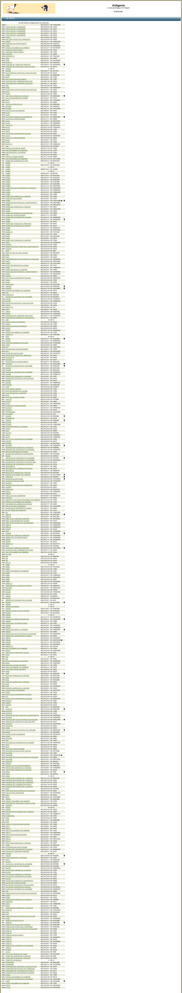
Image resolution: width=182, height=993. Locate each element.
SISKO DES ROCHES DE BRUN (15, 669)
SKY (6, 696)
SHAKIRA (8, 483)
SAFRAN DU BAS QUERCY (14, 50)
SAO (6, 293)
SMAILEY (8, 701)
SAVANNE (8, 385)
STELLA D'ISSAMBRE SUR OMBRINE (17, 830)
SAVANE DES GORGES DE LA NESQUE (18, 376)
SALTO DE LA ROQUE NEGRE (15, 138)
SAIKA (7, 77)
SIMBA (7, 565)
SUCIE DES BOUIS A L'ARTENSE (16, 858)
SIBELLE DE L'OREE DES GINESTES (17, 519)
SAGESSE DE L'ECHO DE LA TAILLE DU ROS (20, 67)
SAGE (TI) (8, 62)
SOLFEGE (8, 738)
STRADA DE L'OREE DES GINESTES (17, 851)
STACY (7, 814)
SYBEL (7, 918)
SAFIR (7, 46)
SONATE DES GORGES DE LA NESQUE (18, 768)
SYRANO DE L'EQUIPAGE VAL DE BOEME (19, 979)
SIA (6, 512)
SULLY (7, 860)
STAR (7, 820)
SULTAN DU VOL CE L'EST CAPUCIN (17, 866)
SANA (7, 255)
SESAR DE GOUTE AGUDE (14, 479)
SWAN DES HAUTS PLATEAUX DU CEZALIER (20, 916)
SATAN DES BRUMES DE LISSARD (16, 343)
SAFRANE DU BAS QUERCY (14, 52)
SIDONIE (8, 533)
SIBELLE (8, 514)
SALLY (7, 100)
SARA (7, 309)
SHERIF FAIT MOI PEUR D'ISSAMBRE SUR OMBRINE (22, 500)
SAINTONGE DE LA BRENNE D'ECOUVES (19, 83)
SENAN (7, 456)
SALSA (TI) (8, 125)
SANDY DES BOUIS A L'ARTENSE (16, 270)
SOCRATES (9, 726)
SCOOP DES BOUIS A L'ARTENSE (16, 426)
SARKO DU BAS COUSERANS (15, 322)
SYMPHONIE (9, 962)
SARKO (7, 324)
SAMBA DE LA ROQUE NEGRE (15, 215)
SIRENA (8, 596)
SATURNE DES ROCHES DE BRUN (16, 349)
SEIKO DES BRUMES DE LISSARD (16, 452)
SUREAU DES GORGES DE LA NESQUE (18, 899)
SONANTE (8, 761)
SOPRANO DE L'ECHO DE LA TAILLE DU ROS (20, 803)
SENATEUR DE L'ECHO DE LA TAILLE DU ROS (20, 462)
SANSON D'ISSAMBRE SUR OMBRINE (17, 290)
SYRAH (7, 975)
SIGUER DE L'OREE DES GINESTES (17, 548)
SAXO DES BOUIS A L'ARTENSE (15, 393)
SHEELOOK (9, 489)
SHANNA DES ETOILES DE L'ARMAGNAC (18, 485)
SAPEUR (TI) (9, 295)
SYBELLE (8, 922)
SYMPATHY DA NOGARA (13, 960)
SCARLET (8, 408)
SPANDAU (8, 805)
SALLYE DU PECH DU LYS (14, 104)
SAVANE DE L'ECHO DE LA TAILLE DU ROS (19, 378)
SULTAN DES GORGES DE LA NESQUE (18, 870)
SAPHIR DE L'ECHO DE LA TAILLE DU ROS (19, 303)
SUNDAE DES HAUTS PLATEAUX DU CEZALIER (21, 893)
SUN (6, 891)
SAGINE (8, 69)
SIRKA (7, 655)
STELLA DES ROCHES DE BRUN (16, 835)
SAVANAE (8, 364)
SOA (6, 707)
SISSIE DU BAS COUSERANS (15, 690)
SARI (7, 320)
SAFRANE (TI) (10, 56)
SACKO (7, 37)
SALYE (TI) (8, 144)
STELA (7, 826)
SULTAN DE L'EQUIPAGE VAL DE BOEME (18, 864)
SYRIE (7, 981)
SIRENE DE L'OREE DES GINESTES (17, 619)
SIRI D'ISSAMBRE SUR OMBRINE (16, 648)
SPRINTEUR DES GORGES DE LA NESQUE (19, 812)
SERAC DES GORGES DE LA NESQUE (18, 473)
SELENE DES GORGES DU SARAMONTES (19, 454)
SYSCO (7, 987)
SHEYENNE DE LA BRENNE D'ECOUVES (18, 504)
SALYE (7, 142)
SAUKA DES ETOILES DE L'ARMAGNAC (18, 355)
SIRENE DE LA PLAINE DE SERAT (16, 623)
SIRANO (8, 590)
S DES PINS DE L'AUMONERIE (15, 27)
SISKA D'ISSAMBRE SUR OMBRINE (17, 667)
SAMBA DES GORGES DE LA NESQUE (18, 196)
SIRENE (8, 598)
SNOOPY (8, 705)
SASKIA (7, 339)
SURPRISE (9, 902)
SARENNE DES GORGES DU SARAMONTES (19, 318)
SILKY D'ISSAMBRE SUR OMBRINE (16, 552)
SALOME (8, 106)
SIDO (7, 531)
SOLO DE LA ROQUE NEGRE (14, 749)
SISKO (7, 671)
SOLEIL (7, 732)
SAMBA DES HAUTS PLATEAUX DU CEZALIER (20, 188)
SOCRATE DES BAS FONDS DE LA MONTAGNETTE (22, 715)
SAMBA (7, 163)
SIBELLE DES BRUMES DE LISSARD (17, 521)
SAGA (7, 58)
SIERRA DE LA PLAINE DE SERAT (16, 537)
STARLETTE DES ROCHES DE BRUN (17, 824)
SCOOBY (8, 424)
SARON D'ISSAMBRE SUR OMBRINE (17, 332)
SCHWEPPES (9, 418)
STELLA (8, 828)
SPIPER (8, 809)
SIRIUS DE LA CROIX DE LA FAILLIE (17, 653)
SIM (6, 556)
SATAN (7, 345)
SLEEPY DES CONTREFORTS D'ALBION (18, 699)
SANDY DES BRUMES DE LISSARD (17, 265)
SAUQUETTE (9, 357)
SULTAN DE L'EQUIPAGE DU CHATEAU (18, 887)
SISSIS (7, 692)
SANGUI (8, 276)
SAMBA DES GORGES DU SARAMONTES (18, 213)
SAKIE (7, 87)
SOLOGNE (8, 753)
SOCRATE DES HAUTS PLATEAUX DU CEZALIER (21, 719)
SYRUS (7, 985)
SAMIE (7, 236)
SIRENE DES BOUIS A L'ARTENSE (16, 629)
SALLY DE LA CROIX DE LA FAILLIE (16, 96)
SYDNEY (8, 950)
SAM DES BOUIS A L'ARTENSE (15, 152)
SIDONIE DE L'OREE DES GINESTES (17, 535)
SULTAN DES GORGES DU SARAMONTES (19, 881)
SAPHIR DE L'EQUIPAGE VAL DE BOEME (18, 297)
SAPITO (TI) (9, 307)
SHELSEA (8, 498)
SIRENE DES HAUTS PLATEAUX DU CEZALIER (20, 634)
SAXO (7, 387)
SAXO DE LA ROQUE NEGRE (14, 397)
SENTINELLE (9, 470)
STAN (7, 818)
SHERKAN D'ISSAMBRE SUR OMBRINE (18, 502)
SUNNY (7, 895)
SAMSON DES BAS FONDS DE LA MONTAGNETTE (22, 247)
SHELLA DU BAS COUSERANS (15, 496)
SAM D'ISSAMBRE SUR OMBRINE (16, 150)
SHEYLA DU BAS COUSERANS (15, 506)
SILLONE (8, 554)
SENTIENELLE (10, 466)
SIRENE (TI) (9, 646)
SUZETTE (8, 910)
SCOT (7, 431)
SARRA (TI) (9, 334)
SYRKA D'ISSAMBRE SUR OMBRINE (17, 983)
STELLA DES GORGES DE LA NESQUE (18, 843)
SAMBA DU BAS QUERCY (13, 198)
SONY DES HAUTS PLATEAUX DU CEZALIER (20, 791)
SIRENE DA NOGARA (12, 606)
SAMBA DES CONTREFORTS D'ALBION (18, 217)
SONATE (8, 763)
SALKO (7, 94)
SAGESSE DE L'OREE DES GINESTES (18, 64)
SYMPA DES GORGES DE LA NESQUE (18, 956)
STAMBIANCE (9, 816)
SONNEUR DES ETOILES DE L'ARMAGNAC (19, 782)
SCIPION (8, 420)
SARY (7, 337)
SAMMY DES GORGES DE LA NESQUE (18, 240)
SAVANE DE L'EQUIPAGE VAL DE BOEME (18, 366)
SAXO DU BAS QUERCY (13, 389)
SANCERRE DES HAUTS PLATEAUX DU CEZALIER (22, 259)
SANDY (7, 263)
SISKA (7, 663)
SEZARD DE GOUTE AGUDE (14, 481)
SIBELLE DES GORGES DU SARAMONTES (19, 523)
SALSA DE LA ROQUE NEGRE (15, 119)
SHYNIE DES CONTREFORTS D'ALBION (18, 508)
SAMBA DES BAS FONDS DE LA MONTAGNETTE (21, 203)
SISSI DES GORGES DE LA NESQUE (17, 676)
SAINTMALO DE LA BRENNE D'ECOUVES (18, 81)
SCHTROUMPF (10, 412)
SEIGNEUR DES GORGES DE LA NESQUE (19, 447)
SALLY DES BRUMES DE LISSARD (16, 98)
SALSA (7, 113)
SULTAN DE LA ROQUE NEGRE (15, 883)
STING (7, 845)
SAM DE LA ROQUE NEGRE (14, 157)
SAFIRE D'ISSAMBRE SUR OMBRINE (17, 48)
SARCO (7, 311)
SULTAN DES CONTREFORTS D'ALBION (18, 876)
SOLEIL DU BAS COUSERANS (15, 734)
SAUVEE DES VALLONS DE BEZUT (16, 362)
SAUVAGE (8, 360)
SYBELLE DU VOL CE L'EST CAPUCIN (17, 925)
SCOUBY (8, 441)
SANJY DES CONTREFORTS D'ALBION (18, 278)
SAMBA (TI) (9, 232)
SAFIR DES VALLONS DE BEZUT (16, 44)
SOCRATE (8, 709)
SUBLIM (8, 856)
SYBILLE (8, 948)
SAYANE (8, 401)
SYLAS (7, 952)
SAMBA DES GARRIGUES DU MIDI (16, 161)
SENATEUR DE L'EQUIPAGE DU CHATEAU (19, 464)
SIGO (7, 546)
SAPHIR (8, 299)
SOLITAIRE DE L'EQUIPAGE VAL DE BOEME (19, 743)
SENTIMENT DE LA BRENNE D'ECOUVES (18, 468)
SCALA (7, 403)
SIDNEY (8, 529)
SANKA (7, 280)
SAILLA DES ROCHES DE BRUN (15, 79)
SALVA (7, 140)
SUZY (7, 912)
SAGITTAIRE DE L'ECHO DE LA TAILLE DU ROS (20, 73)
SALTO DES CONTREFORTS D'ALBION (18, 134)
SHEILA (7, 491)
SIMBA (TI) (8, 583)
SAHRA (7, 75)
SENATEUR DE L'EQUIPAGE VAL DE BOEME (19, 458)
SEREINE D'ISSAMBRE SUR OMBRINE (18, 475)
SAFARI (7, 41)
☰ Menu (10, 18)
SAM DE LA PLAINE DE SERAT (15, 148)
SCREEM (8, 443)
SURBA (7, 897)
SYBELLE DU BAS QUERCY (14, 935)
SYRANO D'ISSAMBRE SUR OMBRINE (17, 977)
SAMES (7, 234)
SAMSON (8, 244)
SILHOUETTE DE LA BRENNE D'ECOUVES (19, 550)
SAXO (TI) (8, 399)
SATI (6, 347)
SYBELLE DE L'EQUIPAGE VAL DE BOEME (19, 945)
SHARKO (8, 487)
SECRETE (8, 445)
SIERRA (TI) (9, 544)
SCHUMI (8, 416)
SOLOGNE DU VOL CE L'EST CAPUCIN (18, 751)
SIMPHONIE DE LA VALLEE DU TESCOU (18, 586)
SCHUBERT (9, 414)
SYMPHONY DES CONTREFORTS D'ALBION (19, 973)
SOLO (7, 745)
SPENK (7, 807)
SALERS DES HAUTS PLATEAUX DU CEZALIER (20, 90)
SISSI (7, 673)
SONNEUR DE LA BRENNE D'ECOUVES (18, 784)
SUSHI (7, 904)
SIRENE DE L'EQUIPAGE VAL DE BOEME (18, 600)
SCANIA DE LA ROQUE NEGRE (15, 406)
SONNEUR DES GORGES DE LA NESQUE (19, 778)
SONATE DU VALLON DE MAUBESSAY (18, 766)
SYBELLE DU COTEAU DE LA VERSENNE (19, 927)
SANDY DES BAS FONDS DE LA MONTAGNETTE (21, 272)
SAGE (7, 60)
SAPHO (7, 305)
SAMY (7, 251)
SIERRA (8, 540)
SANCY (7, 261)
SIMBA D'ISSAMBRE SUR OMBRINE (17, 571)
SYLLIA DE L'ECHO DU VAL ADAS (16, 954)
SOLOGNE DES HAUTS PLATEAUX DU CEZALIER (21, 757)
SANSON (8, 286)
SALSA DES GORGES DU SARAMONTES (18, 117)
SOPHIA (8, 799)
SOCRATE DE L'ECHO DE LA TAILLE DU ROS (20, 722)
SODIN (7, 728)
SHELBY (8, 493)
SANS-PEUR (9, 284)
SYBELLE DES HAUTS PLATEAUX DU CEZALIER (21, 929)
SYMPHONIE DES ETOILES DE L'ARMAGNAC (20, 969)
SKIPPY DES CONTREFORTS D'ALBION (18, 694)
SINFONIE (8, 588)
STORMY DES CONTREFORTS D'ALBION (18, 849)
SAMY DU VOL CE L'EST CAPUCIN (16, 253)
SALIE (7, 92)
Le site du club (118, 11)
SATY (7, 351)
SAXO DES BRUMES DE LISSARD (16, 391)
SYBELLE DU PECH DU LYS (14, 920)
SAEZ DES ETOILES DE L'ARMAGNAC (17, 39)
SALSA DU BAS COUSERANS (15, 110)
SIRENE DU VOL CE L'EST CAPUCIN (17, 611)
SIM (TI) (7, 563)
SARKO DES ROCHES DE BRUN (16, 326)
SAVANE (8, 368)
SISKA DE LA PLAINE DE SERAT (15, 665)
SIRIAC (7, 650)
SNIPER (8, 703)
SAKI (7, 85)
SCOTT (7, 435)
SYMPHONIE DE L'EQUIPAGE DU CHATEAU (19, 971)
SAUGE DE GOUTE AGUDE (14, 353)
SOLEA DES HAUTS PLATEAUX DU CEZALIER (20, 730)
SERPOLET (9, 477)
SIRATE (7, 594)
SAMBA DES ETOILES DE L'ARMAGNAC (18, 224)
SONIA (7, 772)
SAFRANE (8, 54)
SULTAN (8, 862)
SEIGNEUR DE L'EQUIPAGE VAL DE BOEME (19, 450)
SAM (6, 146)
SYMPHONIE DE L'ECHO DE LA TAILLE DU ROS (21, 966)
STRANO (8, 853)
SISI (6, 657)
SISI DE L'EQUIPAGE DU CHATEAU (16, 661)
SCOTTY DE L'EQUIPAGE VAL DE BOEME (19, 439)
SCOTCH (8, 433)
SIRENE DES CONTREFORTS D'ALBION (18, 636)
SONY (7, 789)
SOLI (7, 740)
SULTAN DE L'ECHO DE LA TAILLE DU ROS (19, 885)
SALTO (7, 127)
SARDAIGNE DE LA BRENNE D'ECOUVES (19, 316)
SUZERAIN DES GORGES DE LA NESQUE (19, 908)
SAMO (7, 242)
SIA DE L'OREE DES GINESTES (15, 510)
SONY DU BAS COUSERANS (14, 793)
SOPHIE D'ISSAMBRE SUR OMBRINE (17, 801)
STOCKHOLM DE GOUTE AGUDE (16, 847)
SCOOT (7, 429)
